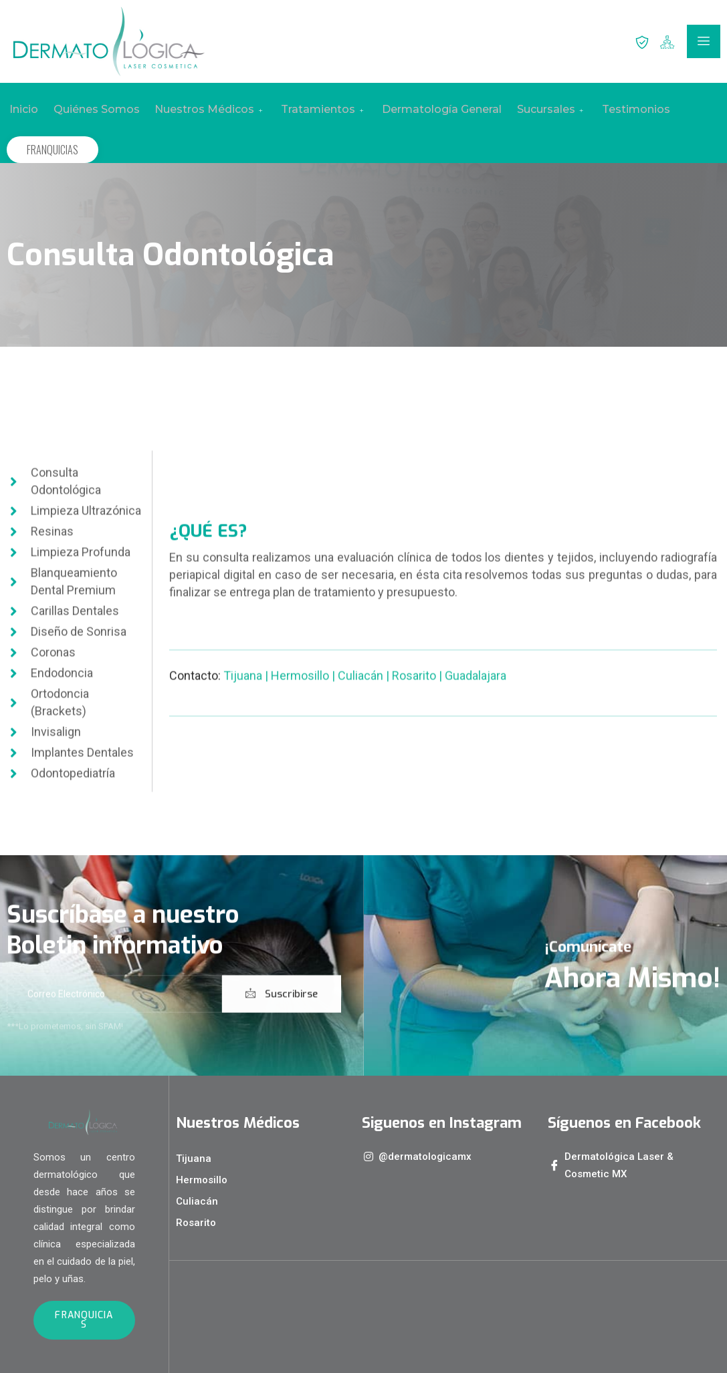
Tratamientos (315, 109)
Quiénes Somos (92, 109)
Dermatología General (432, 109)
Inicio (21, 109)
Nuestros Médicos (203, 109)
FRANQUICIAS (52, 150)
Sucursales (540, 109)
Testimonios (623, 109)
